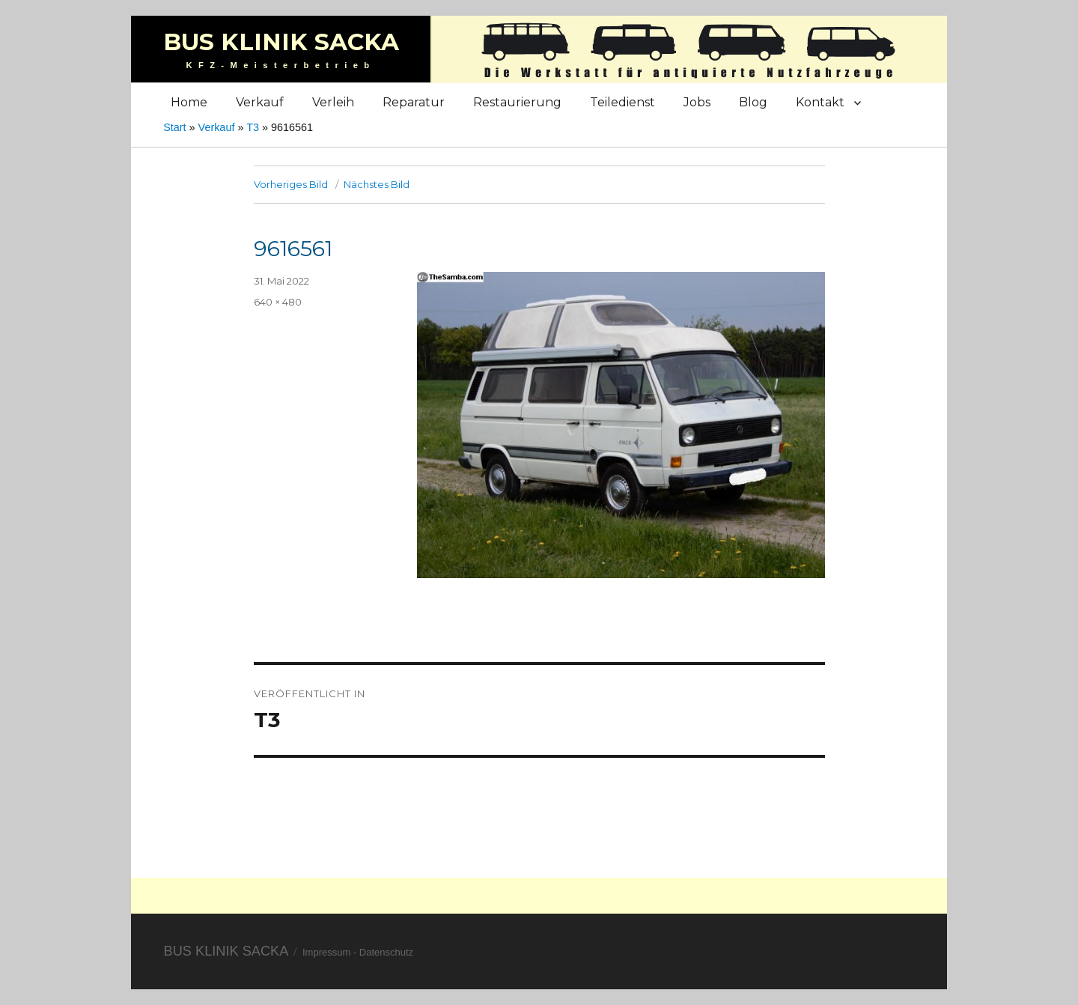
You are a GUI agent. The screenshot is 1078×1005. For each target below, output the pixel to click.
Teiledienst (622, 102)
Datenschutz (386, 952)
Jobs (696, 102)
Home (189, 102)
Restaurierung (517, 102)
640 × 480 (278, 302)
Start (174, 127)
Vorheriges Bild (291, 184)
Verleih (333, 102)
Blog (753, 102)
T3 (252, 127)
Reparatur (414, 102)
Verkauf (260, 102)
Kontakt (820, 102)
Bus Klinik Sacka (281, 42)
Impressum (326, 952)
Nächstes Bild (376, 184)
